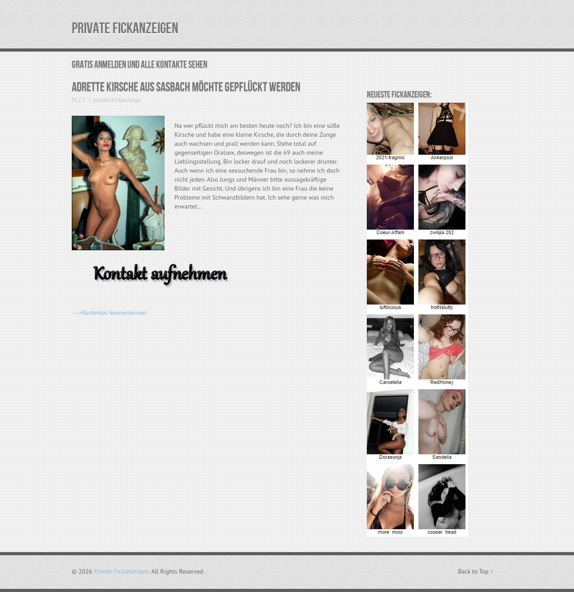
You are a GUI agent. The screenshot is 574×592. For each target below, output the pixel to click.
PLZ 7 (78, 100)
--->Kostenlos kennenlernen (109, 313)
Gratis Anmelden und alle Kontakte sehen (139, 65)
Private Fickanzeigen (125, 28)
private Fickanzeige (117, 100)
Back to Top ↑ (475, 571)
